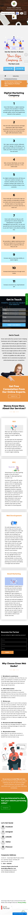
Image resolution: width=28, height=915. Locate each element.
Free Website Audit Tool (8, 13)
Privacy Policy (22, 902)
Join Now (19, 68)
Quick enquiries (27, 299)
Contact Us (8, 68)
